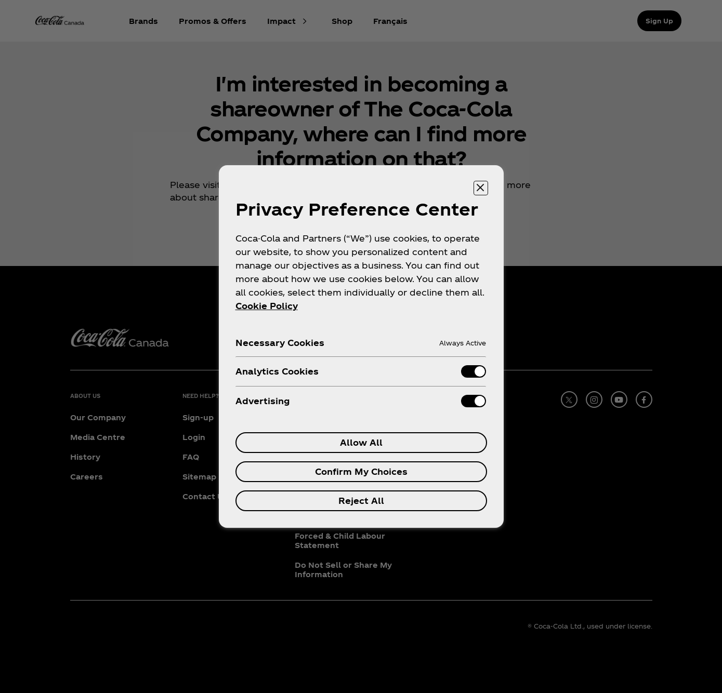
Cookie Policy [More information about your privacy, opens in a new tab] (266, 306)
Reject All (361, 500)
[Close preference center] (481, 188)
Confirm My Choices (361, 471)
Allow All (361, 442)
